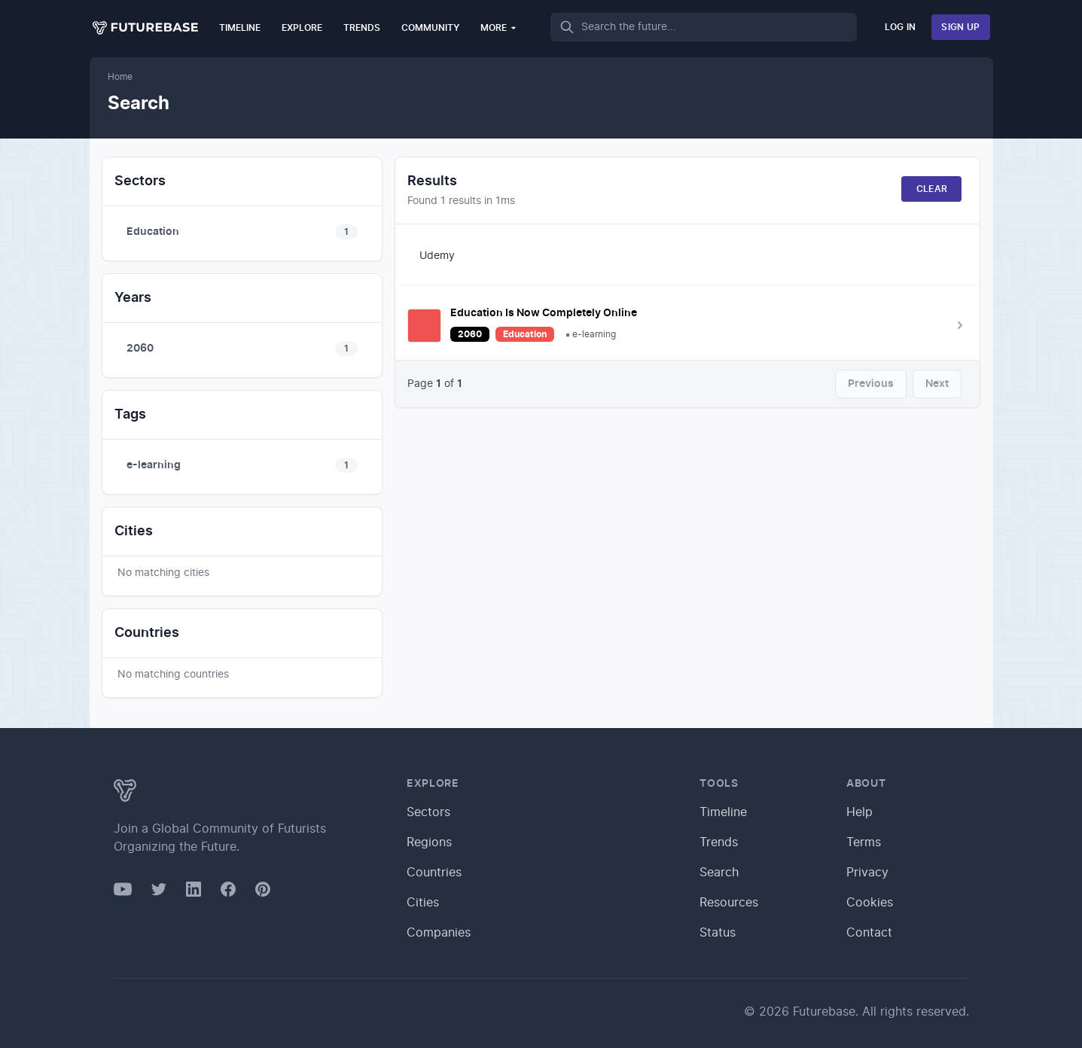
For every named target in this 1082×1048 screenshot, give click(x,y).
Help (859, 812)
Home (120, 76)
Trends (361, 27)
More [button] (498, 27)
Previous (871, 384)
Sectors (428, 812)
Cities (423, 903)
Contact (869, 933)
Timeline (240, 27)
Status (717, 933)
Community (430, 27)
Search (719, 873)
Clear (932, 188)
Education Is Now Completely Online (543, 313)
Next (937, 384)
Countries (434, 873)
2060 (470, 334)
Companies (439, 933)
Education (525, 334)
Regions (429, 842)
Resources (728, 903)
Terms (863, 842)
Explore (302, 27)
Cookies (869, 903)
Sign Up (960, 27)
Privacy (867, 873)
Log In (900, 27)
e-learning (594, 334)
